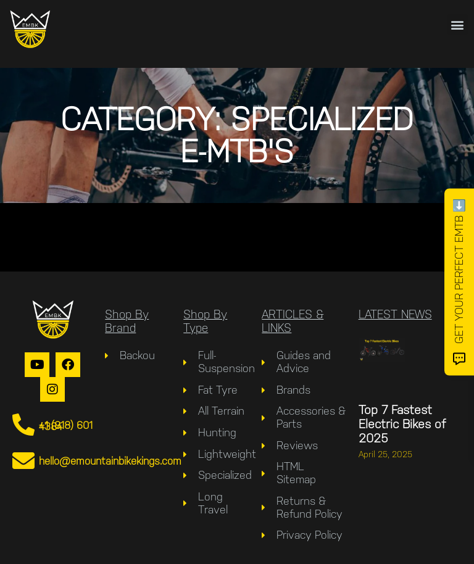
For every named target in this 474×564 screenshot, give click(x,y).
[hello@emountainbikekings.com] (23, 461)
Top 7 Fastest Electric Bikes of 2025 (402, 424)
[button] (457, 24)
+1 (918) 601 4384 (66, 426)
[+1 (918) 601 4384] (23, 425)
